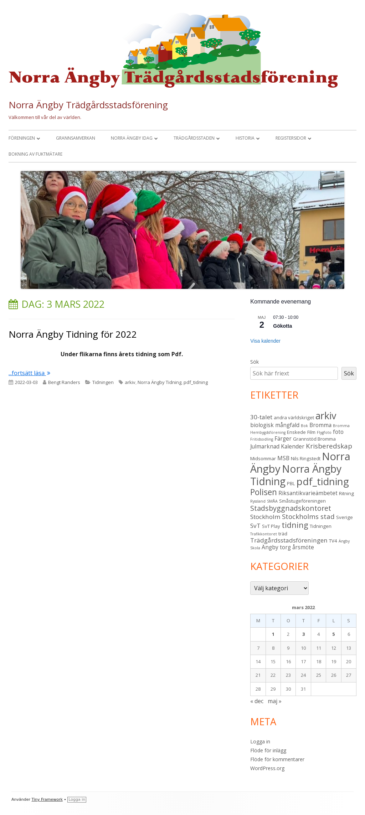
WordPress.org (267, 768)
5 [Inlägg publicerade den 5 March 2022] (333, 634)
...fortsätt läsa (29, 373)
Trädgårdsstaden (194, 138)
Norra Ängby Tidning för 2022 (73, 334)
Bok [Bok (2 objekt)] (304, 425)
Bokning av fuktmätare (35, 154)
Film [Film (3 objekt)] (311, 432)
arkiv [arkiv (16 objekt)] (325, 415)
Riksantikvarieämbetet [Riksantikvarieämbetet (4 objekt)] (308, 493)
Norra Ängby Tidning (159, 382)
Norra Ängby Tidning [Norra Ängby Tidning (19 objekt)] (295, 475)
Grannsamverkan (75, 138)
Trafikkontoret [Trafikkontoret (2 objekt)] (263, 533)
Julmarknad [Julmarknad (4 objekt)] (264, 446)
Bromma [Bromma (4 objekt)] (320, 425)
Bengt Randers (64, 382)
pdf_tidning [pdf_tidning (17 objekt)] (323, 481)
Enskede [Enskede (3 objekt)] (296, 432)
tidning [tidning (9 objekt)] (295, 525)
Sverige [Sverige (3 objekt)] (344, 517)
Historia (245, 138)
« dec (256, 701)
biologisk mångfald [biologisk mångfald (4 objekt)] (274, 425)
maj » (275, 701)
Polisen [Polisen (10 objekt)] (263, 492)
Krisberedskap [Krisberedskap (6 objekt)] (329, 445)
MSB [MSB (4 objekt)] (283, 458)
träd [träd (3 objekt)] (282, 533)
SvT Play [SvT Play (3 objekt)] (271, 526)
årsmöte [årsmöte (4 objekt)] (303, 547)
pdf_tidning (196, 382)
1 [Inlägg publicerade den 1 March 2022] (273, 634)
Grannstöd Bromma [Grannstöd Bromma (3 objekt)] (314, 439)
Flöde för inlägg (268, 750)
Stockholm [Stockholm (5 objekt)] (265, 517)
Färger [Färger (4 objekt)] (283, 438)
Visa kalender (265, 341)
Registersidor (291, 138)
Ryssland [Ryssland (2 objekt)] (258, 501)
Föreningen (22, 138)
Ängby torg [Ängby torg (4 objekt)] (276, 547)
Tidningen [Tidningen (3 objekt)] (320, 526)
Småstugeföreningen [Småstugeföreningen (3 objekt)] (302, 501)
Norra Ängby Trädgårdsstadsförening (88, 104)
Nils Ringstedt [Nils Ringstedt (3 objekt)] (305, 458)
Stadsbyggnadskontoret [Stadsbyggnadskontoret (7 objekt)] (290, 508)
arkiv (130, 382)
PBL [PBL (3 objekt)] (291, 483)
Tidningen (103, 382)
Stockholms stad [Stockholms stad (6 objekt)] (308, 516)
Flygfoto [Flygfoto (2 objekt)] (324, 432)
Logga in (260, 741)
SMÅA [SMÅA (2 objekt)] (272, 501)
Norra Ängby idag (132, 138)
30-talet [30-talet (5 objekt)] (261, 417)
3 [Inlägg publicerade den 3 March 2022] (303, 634)
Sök (254, 361)
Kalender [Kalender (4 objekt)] (292, 446)
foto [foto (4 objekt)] (338, 432)
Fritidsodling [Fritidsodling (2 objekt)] (261, 439)
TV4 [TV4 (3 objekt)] (333, 541)
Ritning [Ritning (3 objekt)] (346, 493)
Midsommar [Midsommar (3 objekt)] (263, 458)
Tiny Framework (47, 799)
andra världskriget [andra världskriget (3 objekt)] (294, 417)
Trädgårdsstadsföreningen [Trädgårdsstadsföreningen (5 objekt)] (289, 540)
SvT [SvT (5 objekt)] (255, 525)
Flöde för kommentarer (277, 759)
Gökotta (282, 326)
